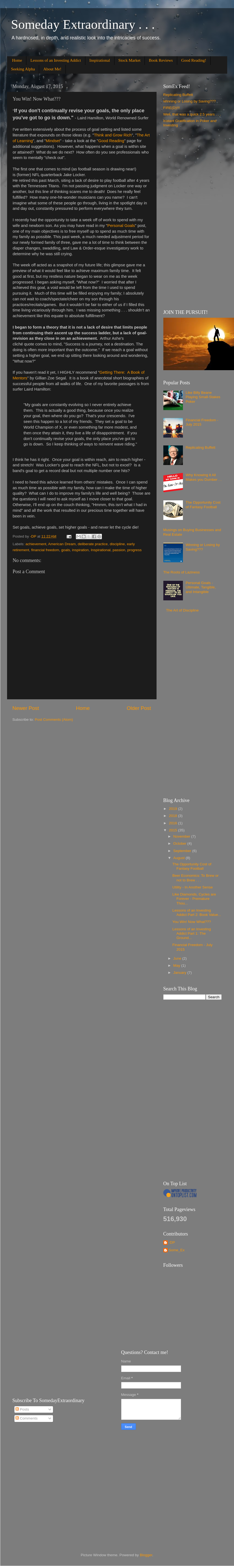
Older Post (139, 708)
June (177, 958)
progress (134, 550)
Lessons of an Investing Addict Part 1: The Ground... (191, 933)
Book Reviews (161, 60)
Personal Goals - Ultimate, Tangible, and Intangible (201, 587)
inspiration (80, 550)
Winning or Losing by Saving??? (189, 101)
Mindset (53, 141)
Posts (22, 1409)
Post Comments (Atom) (54, 720)
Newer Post (26, 708)
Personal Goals (121, 225)
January (180, 973)
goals (65, 550)
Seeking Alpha (23, 69)
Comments (26, 1418)
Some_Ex (177, 1250)
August (179, 858)
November (182, 836)
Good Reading (111, 141)
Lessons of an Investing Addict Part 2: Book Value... (196, 912)
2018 (173, 816)
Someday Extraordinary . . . (83, 24)
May (177, 965)
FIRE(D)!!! (171, 108)
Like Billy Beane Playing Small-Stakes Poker (203, 397)
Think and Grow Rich (113, 135)
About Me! (52, 69)
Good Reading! (193, 60)
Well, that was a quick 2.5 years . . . (192, 114)
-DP (172, 1242)
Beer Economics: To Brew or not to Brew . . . (195, 878)
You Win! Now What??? (191, 922)
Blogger (146, 1555)
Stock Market (129, 60)
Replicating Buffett (178, 95)
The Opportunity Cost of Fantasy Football (203, 504)
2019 (173, 809)
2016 (173, 823)
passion (119, 550)
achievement (36, 544)
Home (17, 60)
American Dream (62, 544)
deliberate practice (93, 544)
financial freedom (45, 550)
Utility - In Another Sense (192, 887)
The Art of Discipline (182, 610)
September (182, 851)
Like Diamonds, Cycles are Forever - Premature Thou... (194, 898)
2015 (173, 830)
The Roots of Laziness (181, 572)
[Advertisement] (190, 218)
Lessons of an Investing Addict (55, 60)
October (180, 843)
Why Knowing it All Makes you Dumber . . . (203, 479)
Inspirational (99, 60)
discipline (117, 544)
